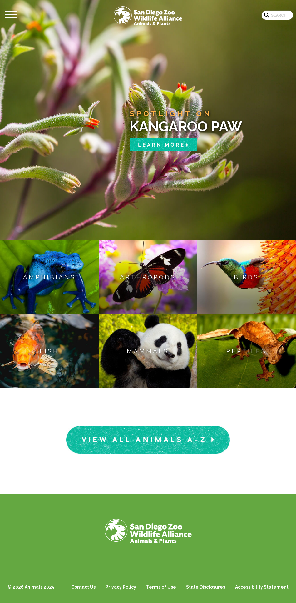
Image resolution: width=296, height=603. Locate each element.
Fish (49, 351)
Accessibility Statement (262, 587)
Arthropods (148, 277)
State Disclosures (205, 587)
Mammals (148, 351)
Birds (246, 277)
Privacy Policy (121, 587)
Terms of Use (161, 587)
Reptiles (246, 351)
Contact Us (83, 587)
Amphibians (49, 277)
